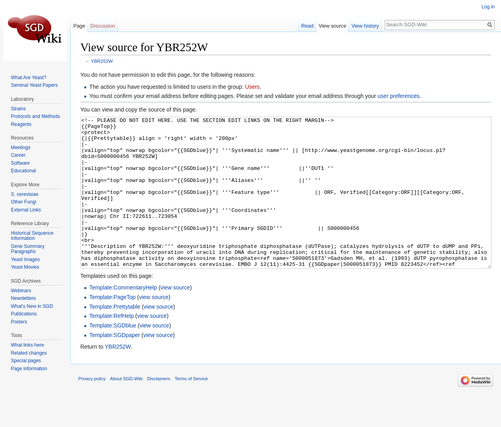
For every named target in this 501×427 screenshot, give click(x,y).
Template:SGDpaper (114, 365)
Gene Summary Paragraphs (27, 249)
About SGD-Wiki (126, 408)
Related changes (29, 353)
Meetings (20, 147)
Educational (23, 171)
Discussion (102, 26)
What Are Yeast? (28, 77)
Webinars (21, 290)
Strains (18, 109)
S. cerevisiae (24, 194)
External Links (26, 210)
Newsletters (23, 298)
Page (79, 26)
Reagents (21, 124)
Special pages (26, 360)
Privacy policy (91, 408)
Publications (24, 314)
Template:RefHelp (111, 346)
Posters (19, 322)
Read (307, 26)
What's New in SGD (32, 306)
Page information (29, 368)
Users (252, 87)
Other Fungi (23, 202)
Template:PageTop (112, 327)
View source (332, 26)
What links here (27, 345)
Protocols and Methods (35, 116)
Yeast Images (25, 259)
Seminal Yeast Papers (34, 85)
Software (20, 163)
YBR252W (102, 61)
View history (365, 26)
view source (175, 317)
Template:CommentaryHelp (123, 317)
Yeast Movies (25, 267)
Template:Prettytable (114, 336)
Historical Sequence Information (32, 235)
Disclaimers (158, 408)
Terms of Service (191, 408)
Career (18, 155)
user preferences (398, 96)
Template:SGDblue (112, 355)
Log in (488, 7)
